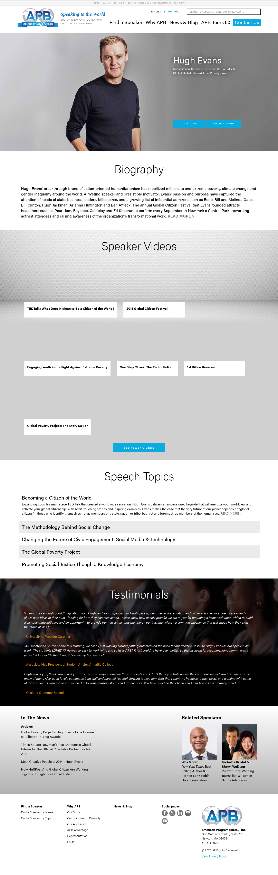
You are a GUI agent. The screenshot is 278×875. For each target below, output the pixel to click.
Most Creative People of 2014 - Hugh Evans (52, 761)
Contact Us (247, 22)
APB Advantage (77, 830)
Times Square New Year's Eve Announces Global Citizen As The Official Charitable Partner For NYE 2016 (57, 749)
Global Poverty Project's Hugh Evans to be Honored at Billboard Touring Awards (58, 734)
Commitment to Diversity (83, 818)
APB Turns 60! (216, 22)
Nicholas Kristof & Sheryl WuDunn (235, 764)
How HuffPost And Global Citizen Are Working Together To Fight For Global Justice (54, 771)
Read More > (181, 216)
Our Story (73, 812)
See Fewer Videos (139, 447)
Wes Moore (190, 762)
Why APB (156, 22)
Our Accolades (76, 824)
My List (156, 11)
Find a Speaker (125, 22)
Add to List (189, 123)
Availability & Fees (224, 123)
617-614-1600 (171, 11)
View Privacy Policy (214, 856)
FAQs (70, 841)
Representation (77, 836)
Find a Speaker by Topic (36, 818)
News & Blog (184, 22)
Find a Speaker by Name (37, 812)
